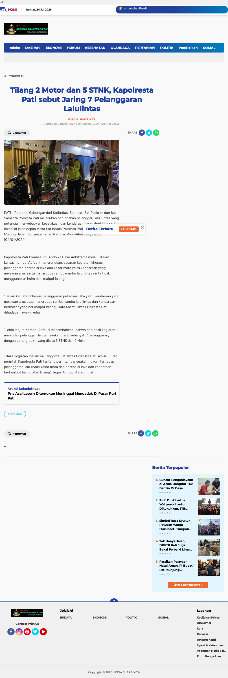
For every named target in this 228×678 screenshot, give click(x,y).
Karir (200, 628)
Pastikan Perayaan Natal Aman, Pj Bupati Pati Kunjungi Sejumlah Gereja (176, 566)
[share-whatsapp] (156, 132)
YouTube (46, 633)
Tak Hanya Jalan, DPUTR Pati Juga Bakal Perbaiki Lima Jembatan (174, 545)
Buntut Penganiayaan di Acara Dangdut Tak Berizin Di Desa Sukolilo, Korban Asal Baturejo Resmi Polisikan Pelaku (176, 484)
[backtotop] (114, 602)
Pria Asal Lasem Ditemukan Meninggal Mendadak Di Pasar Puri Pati (62, 395)
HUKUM (73, 48)
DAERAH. (32, 48)
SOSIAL (163, 617)
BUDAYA (66, 617)
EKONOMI (54, 48)
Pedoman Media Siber (212, 650)
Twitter (37, 633)
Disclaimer (204, 623)
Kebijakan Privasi (208, 617)
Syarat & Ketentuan (210, 645)
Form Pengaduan (209, 656)
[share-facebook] (142, 132)
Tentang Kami (206, 639)
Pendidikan (188, 48)
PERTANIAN (145, 48)
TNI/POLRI (15, 414)
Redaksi (202, 634)
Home (12, 10)
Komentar (17, 433)
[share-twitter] (149, 132)
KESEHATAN (95, 48)
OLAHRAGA (120, 48)
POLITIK (166, 48)
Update (128, 229)
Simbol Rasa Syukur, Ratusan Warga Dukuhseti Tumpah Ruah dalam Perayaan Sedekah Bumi (176, 525)
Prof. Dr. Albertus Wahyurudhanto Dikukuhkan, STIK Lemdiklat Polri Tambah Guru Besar (174, 504)
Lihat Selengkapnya (188, 584)
